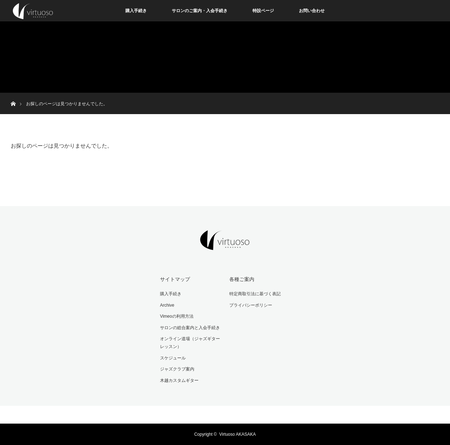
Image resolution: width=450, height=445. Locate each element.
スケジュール (173, 358)
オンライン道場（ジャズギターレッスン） (190, 342)
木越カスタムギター (179, 380)
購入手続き (136, 10)
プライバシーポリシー (250, 305)
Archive (167, 305)
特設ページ (263, 10)
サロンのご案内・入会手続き (200, 10)
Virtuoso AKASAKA (237, 434)
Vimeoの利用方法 (177, 316)
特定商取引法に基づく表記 (255, 293)
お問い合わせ (312, 10)
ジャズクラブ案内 (177, 369)
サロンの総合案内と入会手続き (190, 327)
